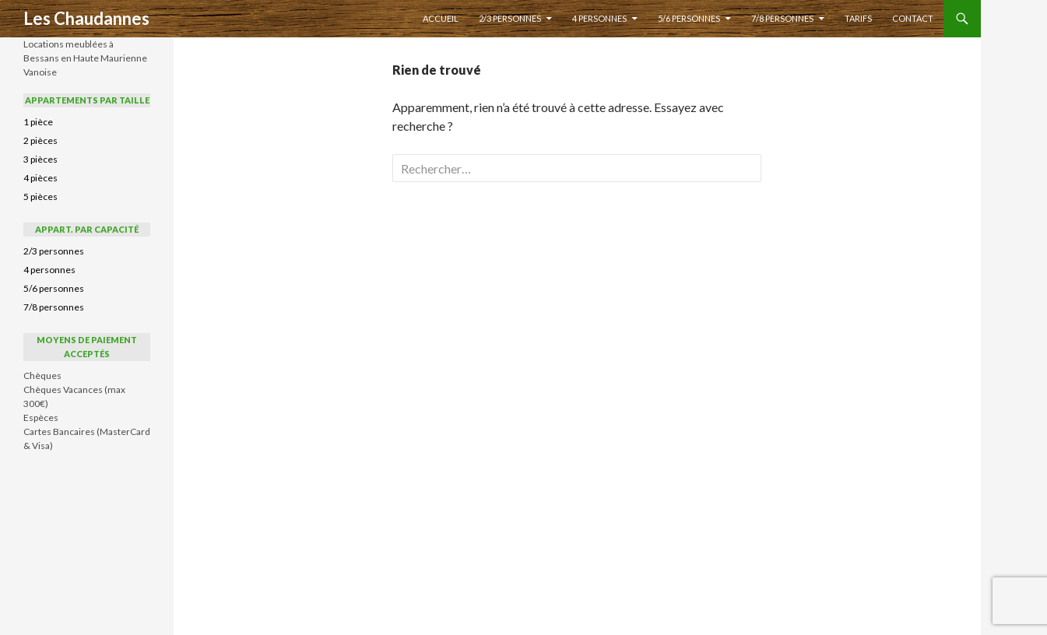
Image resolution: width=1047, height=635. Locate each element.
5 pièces (40, 196)
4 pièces (40, 178)
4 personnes (599, 18)
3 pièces (40, 159)
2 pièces (40, 140)
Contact (912, 18)
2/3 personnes (510, 18)
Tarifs (858, 18)
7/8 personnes (782, 18)
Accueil (441, 18)
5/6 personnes (689, 18)
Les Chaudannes (86, 18)
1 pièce (38, 122)
